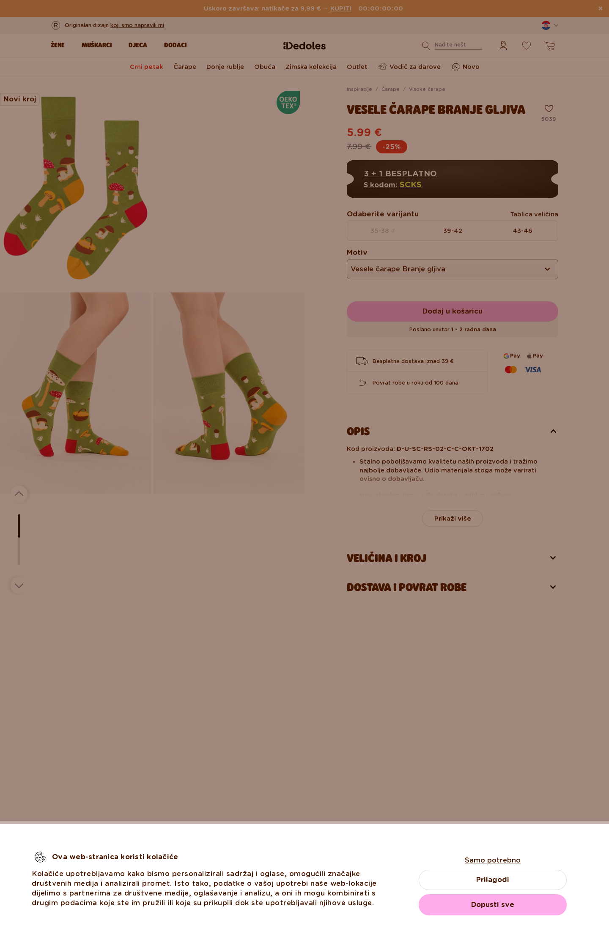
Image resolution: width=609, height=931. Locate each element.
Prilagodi (492, 880)
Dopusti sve (492, 905)
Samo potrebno (493, 860)
